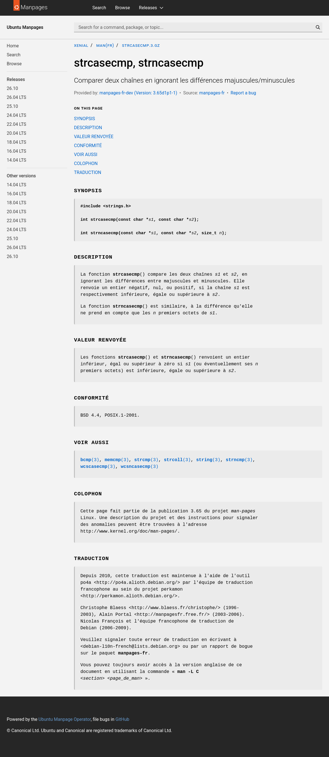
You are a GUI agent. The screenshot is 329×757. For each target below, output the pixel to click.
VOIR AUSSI (85, 154)
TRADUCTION (87, 172)
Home (13, 45)
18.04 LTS (16, 142)
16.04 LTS (16, 151)
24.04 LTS (16, 115)
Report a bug (243, 93)
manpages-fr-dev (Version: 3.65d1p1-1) (138, 93)
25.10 (12, 106)
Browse (122, 7)
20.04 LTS (16, 133)
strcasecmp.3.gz (141, 45)
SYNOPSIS (84, 118)
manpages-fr (211, 93)
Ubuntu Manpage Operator (64, 719)
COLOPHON (86, 163)
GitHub (122, 719)
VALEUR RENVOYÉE (93, 136)
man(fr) (105, 45)
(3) (89, 460)
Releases (148, 7)
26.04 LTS (16, 97)
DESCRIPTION (88, 127)
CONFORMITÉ (88, 145)
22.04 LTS (16, 124)
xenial (81, 45)
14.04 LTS (16, 160)
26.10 (12, 88)
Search (99, 7)
